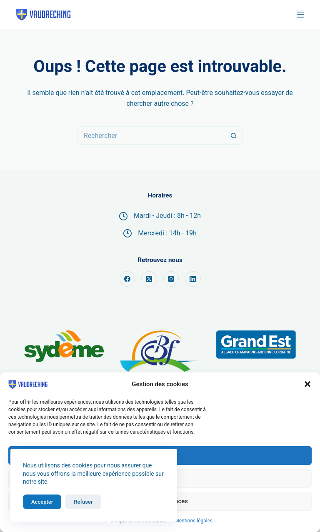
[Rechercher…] (151, 135)
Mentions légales (193, 521)
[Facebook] (127, 279)
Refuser (83, 502)
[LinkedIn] (193, 279)
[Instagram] (171, 279)
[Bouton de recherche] (234, 135)
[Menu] (300, 14)
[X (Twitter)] (149, 279)
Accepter (42, 502)
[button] (307, 384)
